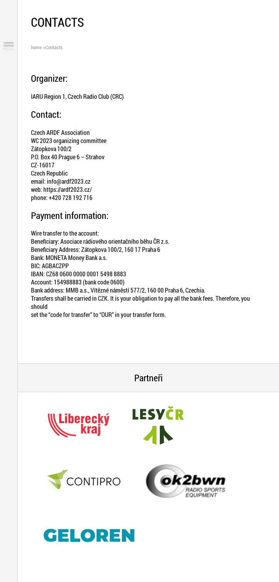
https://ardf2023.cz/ (67, 189)
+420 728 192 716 (70, 197)
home (36, 47)
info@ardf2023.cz (69, 181)
